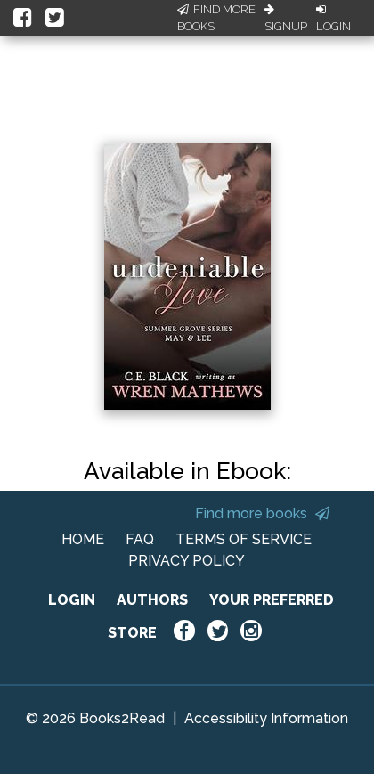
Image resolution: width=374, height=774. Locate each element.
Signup (285, 19)
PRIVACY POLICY (186, 560)
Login (333, 19)
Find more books (262, 513)
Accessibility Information (266, 718)
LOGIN (71, 599)
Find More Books (216, 18)
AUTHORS (152, 599)
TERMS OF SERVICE (243, 539)
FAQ (140, 539)
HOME (82, 539)
